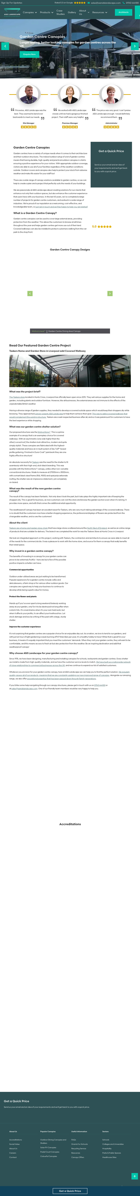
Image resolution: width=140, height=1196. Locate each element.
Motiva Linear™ (39, 331)
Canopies (30, 12)
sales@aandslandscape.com (24, 688)
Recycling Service (78, 1148)
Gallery (72, 12)
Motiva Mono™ (44, 432)
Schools (105, 1140)
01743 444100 (99, 685)
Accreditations (15, 1140)
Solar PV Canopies (48, 1147)
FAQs (73, 1140)
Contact (13, 1157)
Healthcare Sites (109, 1157)
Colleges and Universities (113, 1144)
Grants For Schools (79, 1144)
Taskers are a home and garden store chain (28, 528)
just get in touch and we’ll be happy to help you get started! (62, 207)
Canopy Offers (77, 1157)
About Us (13, 1148)
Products (46, 12)
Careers (12, 1153)
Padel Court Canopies (49, 1152)
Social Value (14, 1144)
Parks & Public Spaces (111, 1153)
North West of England (97, 528)
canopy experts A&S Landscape (49, 414)
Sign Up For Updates (11, 2)
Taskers (35, 462)
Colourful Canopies (48, 1156)
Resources (75, 1153)
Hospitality (106, 1148)
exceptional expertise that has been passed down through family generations (61, 679)
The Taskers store (17, 397)
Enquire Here (29, 54)
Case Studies (60, 12)
